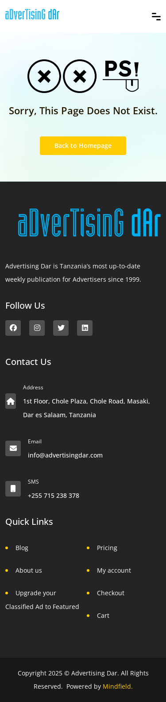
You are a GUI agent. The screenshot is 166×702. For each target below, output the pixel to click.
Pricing (107, 547)
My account (114, 570)
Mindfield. (118, 686)
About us (28, 570)
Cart (103, 615)
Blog (21, 547)
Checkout (110, 593)
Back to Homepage (83, 145)
